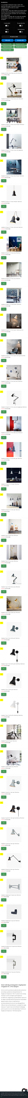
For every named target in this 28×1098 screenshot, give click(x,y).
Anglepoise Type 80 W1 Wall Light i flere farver (10, 792)
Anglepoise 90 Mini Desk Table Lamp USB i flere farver (11, 73)
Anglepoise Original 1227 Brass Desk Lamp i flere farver (12, 98)
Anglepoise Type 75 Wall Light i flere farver (9, 689)
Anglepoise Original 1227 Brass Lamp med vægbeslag (12, 150)
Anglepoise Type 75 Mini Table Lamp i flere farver (10, 612)
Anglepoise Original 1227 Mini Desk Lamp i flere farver (11, 381)
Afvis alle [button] (7, 40)
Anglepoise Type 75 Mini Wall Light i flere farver (10, 638)
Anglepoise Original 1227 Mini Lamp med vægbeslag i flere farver (14, 407)
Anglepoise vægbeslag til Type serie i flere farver (10, 920)
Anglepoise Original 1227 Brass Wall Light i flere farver (11, 227)
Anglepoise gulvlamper (21, 44)
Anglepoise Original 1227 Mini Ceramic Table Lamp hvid (12, 330)
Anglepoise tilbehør (20, 46)
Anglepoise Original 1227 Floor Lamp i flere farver (10, 278)
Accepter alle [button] (20, 40)
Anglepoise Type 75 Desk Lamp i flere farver (9, 535)
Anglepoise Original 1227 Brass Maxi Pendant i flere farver (12, 175)
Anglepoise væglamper (8, 49)
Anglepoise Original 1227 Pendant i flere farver (10, 484)
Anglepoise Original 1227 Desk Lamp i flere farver (10, 252)
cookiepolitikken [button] (5, 9)
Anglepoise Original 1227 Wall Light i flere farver (10, 509)
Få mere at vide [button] (14, 36)
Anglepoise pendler (7, 46)
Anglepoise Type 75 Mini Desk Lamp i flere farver (10, 586)
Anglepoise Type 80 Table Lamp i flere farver (9, 766)
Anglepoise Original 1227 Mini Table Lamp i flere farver (11, 432)
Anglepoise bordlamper (8, 44)
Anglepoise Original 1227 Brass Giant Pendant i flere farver (12, 124)
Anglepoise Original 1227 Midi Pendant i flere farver (11, 304)
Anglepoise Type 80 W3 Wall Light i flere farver (10, 869)
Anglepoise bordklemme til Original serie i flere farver (11, 946)
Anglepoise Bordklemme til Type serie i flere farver (10, 972)
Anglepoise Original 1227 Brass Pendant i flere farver (11, 201)
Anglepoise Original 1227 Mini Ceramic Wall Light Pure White (13, 355)
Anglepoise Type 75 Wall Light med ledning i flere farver (12, 715)
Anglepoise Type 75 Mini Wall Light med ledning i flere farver (13, 663)
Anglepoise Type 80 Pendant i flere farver (9, 741)
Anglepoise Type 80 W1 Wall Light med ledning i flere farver (12, 818)
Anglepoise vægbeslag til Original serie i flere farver (11, 895)
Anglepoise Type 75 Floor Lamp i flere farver (9, 561)
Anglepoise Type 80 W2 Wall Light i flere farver (10, 843)
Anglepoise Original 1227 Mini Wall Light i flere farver (11, 458)
